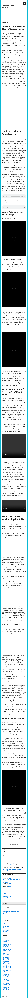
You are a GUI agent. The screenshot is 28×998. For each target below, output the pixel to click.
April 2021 (5, 962)
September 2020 (7, 970)
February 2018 (6, 984)
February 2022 (6, 959)
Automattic (6, 996)
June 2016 (5, 991)
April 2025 (5, 939)
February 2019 (6, 979)
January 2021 (6, 965)
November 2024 (7, 945)
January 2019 (6, 980)
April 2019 (5, 976)
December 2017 (6, 987)
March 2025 (6, 940)
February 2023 (6, 956)
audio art (5, 923)
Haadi (9, 878)
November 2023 (7, 949)
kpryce (19, 844)
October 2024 (6, 946)
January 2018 (6, 986)
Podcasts (5, 929)
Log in (4, 893)
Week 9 (4, 916)
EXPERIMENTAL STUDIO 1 (8, 6)
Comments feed (7, 896)
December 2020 (7, 966)
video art (5, 931)
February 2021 (6, 963)
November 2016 (6, 989)
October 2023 (6, 950)
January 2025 (6, 943)
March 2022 (6, 958)
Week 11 (5, 913)
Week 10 (5, 915)
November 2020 (7, 967)
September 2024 (7, 948)
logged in (11, 864)
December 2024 (7, 944)
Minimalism (6, 926)
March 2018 (6, 983)
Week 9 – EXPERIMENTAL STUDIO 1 (11, 879)
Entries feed (6, 895)
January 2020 (6, 975)
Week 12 (5, 912)
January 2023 (6, 957)
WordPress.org (6, 897)
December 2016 (6, 988)
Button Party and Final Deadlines (11, 911)
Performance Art (7, 927)
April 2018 (5, 982)
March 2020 (6, 973)
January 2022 (6, 961)
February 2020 (6, 974)
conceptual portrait (8, 925)
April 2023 (5, 953)
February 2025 (6, 941)
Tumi (9, 885)
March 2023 (6, 954)
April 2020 (5, 971)
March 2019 (6, 978)
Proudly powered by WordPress (9, 995)
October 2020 (6, 969)
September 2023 (7, 952)
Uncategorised (10, 846)
